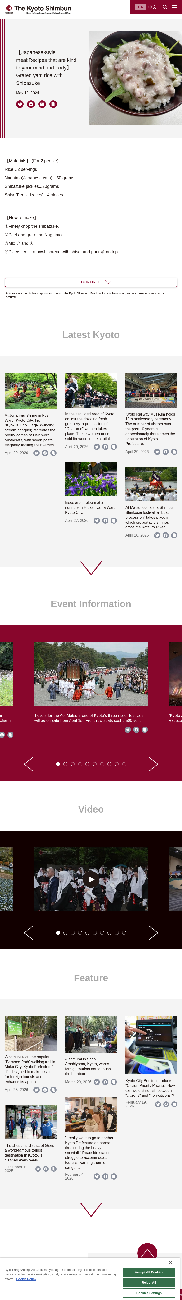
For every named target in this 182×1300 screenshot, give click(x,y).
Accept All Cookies (149, 1272)
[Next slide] (153, 764)
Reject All (149, 1282)
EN (141, 7)
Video (91, 809)
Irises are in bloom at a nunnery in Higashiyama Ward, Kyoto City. (91, 507)
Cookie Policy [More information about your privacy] (26, 1279)
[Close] (170, 1262)
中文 (152, 7)
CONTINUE (91, 282)
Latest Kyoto (91, 334)
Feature (91, 978)
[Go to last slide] (28, 764)
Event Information (91, 604)
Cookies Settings (149, 1293)
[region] (90, 1279)
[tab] (58, 764)
